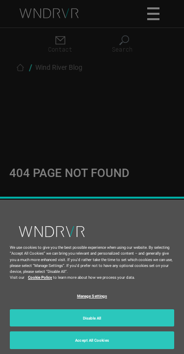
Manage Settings (92, 295)
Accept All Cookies (91, 340)
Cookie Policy (40, 277)
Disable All (92, 318)
